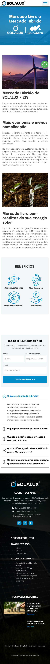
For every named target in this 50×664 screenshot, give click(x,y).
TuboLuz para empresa (25, 573)
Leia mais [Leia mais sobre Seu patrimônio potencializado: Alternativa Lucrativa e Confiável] (30, 614)
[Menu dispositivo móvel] (45, 3)
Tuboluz (19, 548)
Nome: (5, 354)
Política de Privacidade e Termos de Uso (25, 655)
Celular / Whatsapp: (33, 354)
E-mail (5, 365)
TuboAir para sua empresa (26, 576)
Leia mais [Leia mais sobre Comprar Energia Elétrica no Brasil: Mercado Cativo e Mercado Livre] (30, 627)
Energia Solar (21, 553)
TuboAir (19, 551)
